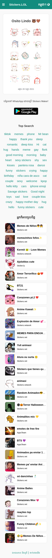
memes (18, 134)
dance (41, 165)
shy (37, 160)
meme (27, 149)
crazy (9, 201)
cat (45, 175)
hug (44, 201)
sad (17, 196)
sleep (39, 139)
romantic (12, 144)
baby (43, 154)
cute (41, 207)
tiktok (8, 134)
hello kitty (12, 186)
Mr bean (43, 134)
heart (8, 160)
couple (9, 181)
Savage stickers (17, 191)
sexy (20, 181)
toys (9, 196)
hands (15, 149)
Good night (37, 191)
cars (24, 186)
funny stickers (26, 207)
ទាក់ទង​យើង (35, 553)
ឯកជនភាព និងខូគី (19, 553)
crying (33, 170)
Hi (37, 144)
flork (44, 149)
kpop (44, 181)
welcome (31, 181)
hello (11, 207)
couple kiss (39, 196)
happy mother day (27, 201)
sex (44, 160)
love (25, 196)
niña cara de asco (28, 175)
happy (13, 139)
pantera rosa (26, 165)
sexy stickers (23, 160)
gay (36, 149)
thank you (26, 139)
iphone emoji (38, 186)
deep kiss (27, 144)
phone (31, 134)
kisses (11, 165)
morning (31, 154)
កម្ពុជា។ (44, 4)
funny (9, 170)
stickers (21, 170)
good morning (14, 154)
